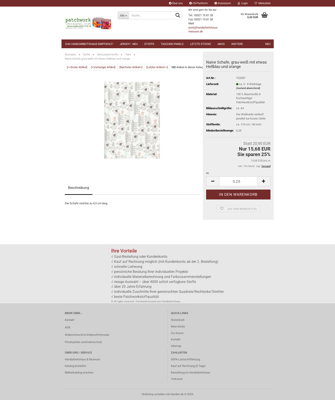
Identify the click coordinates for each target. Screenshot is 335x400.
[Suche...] (123, 15)
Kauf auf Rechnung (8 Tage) (188, 366)
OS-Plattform (198, 3)
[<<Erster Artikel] (77, 67)
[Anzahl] (238, 181)
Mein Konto (178, 326)
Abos (221, 44)
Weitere (237, 44)
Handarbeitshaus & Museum (82, 359)
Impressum (222, 3)
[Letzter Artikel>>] (157, 67)
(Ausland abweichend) (248, 88)
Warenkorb (177, 320)
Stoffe (149, 44)
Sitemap (176, 346)
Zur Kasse (177, 333)
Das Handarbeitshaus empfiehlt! (89, 44)
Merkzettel (262, 3)
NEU (267, 44)
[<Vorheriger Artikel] (103, 67)
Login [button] (243, 3)
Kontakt (69, 320)
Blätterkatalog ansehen (79, 372)
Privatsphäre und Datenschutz (83, 342)
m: (207, 173)
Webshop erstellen (153, 394)
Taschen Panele (172, 44)
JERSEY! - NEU (129, 44)
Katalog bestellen (75, 366)
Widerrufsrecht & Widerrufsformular (87, 334)
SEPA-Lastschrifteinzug (185, 359)
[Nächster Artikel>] (130, 67)
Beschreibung (78, 188)
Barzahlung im (180, 372)
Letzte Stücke (200, 44)
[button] (212, 181)
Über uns (176, 3)
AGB (67, 327)
